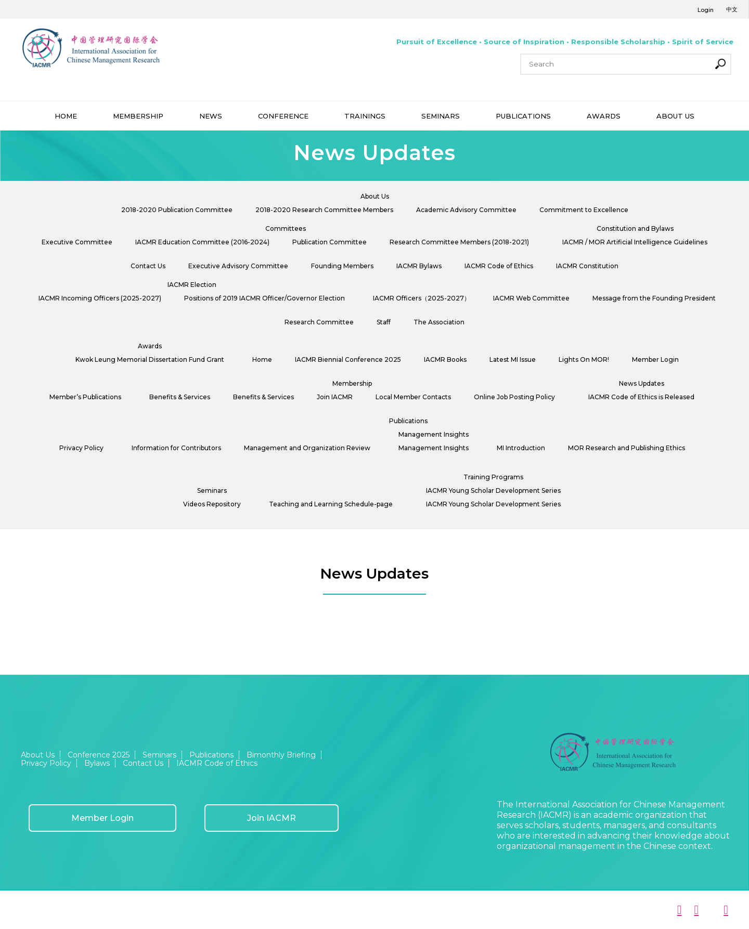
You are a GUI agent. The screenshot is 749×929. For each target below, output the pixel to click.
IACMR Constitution (587, 266)
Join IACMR (335, 397)
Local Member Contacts (413, 397)
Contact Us (148, 266)
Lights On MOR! (584, 359)
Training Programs (493, 477)
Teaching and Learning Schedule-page (331, 504)
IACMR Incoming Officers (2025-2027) (99, 298)
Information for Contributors (176, 448)
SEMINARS (440, 116)
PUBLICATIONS (523, 116)
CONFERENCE (283, 116)
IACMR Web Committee (531, 298)
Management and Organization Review (307, 448)
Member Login (655, 359)
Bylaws (97, 763)
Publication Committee (329, 242)
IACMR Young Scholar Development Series (493, 490)
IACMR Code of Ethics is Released (641, 397)
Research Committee (319, 322)
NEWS (210, 116)
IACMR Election (191, 285)
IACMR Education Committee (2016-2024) (202, 242)
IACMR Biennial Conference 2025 (348, 359)
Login (706, 10)
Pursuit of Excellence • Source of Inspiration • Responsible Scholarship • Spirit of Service (564, 41)
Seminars (212, 490)
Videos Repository (212, 504)
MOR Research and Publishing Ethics (626, 448)
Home (262, 359)
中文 (732, 9)
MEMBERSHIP (138, 116)
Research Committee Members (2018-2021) (459, 242)
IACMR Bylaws (419, 266)
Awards (150, 346)
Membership (352, 383)
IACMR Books (445, 359)
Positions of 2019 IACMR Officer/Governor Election (264, 298)
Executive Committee (77, 242)
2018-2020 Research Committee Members (324, 210)
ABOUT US (675, 116)
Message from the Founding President (654, 298)
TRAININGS (364, 116)
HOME (66, 116)
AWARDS (604, 116)
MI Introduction (521, 448)
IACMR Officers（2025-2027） (421, 298)
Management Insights (433, 434)
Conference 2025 (99, 755)
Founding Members (342, 266)
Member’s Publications (85, 397)
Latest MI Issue (512, 359)
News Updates (641, 383)
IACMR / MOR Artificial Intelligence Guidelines (634, 242)
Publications (408, 421)
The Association (439, 322)
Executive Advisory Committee (238, 266)
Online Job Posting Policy (514, 397)
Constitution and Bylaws (635, 228)
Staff (384, 322)
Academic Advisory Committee (466, 210)
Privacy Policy (81, 448)
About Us (374, 196)
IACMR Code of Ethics (498, 266)
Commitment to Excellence (583, 210)
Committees (285, 228)
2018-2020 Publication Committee (177, 210)
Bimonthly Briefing (281, 755)
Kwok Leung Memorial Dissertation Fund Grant (149, 359)
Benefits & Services (179, 397)
